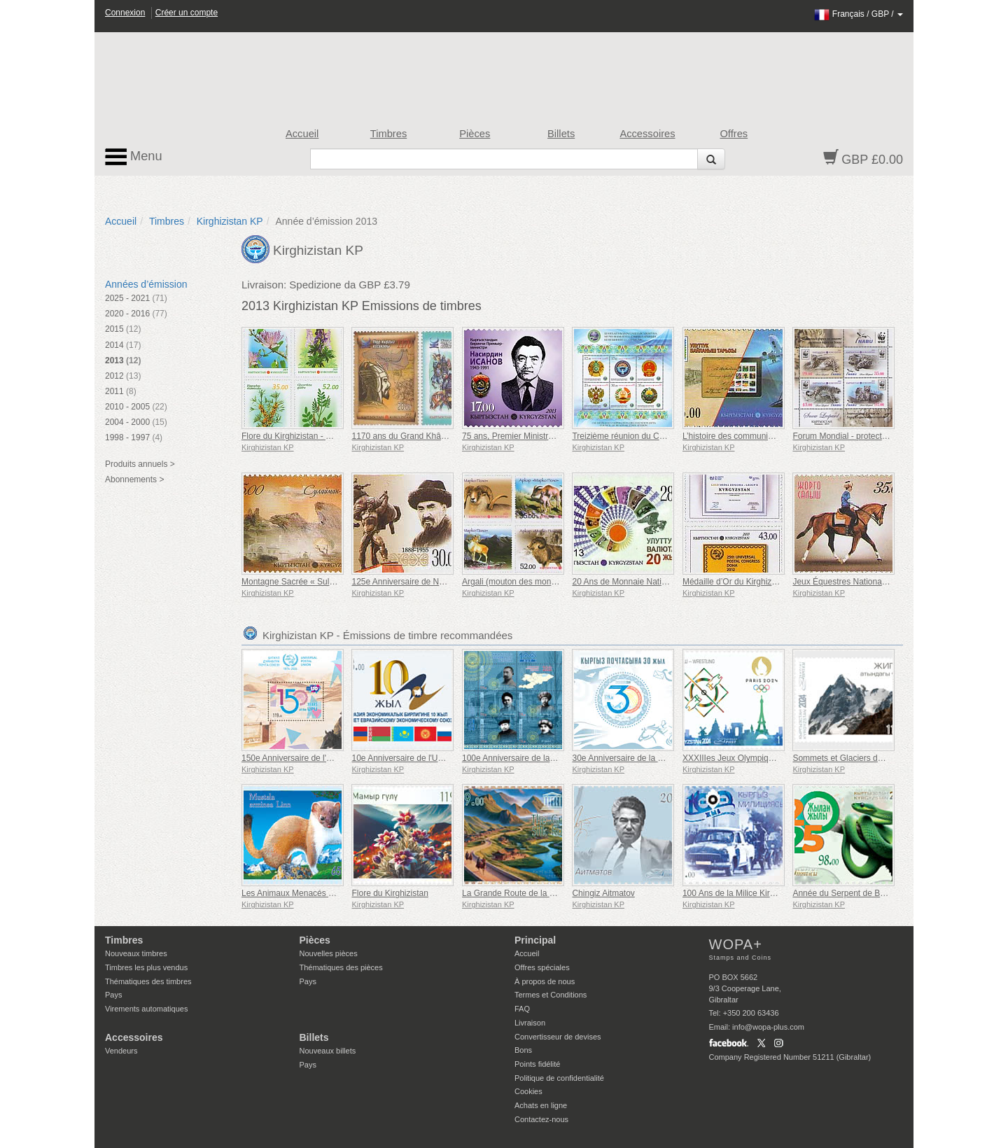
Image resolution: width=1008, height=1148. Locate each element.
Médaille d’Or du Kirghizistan (736, 582)
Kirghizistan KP (230, 221)
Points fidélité (537, 1064)
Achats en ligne (540, 1105)
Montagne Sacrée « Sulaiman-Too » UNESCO (327, 582)
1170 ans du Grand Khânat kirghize (417, 436)
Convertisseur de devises (557, 1036)
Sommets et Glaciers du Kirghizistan (859, 758)
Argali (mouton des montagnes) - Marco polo (545, 582)
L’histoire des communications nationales (758, 436)
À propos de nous (544, 981)
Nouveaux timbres (136, 953)
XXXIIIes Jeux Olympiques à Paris (746, 758)
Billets (561, 133)
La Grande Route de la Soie (514, 893)
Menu (133, 156)
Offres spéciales (542, 967)
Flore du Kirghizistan (389, 893)
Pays (113, 994)
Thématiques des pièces (341, 967)
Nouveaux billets (328, 1050)
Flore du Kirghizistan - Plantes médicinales (320, 436)
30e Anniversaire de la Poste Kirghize (641, 758)
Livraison (529, 1022)
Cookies (528, 1091)
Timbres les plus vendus (146, 967)
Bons (523, 1050)
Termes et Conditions (550, 994)
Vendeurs (121, 1050)
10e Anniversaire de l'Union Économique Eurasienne (449, 758)
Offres (734, 133)
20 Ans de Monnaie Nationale (627, 582)
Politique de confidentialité (559, 1078)
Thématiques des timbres (148, 981)
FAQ (522, 1008)
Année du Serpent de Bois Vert (850, 893)
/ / (858, 14)
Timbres (388, 133)
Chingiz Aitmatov (603, 893)
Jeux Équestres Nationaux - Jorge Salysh (869, 582)
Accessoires (647, 133)
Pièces (474, 133)
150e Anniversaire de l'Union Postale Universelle (331, 758)
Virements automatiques (146, 1008)
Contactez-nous (541, 1119)
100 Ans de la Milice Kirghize (736, 893)
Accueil (302, 133)
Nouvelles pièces (329, 953)
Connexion (125, 13)
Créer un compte (186, 13)
